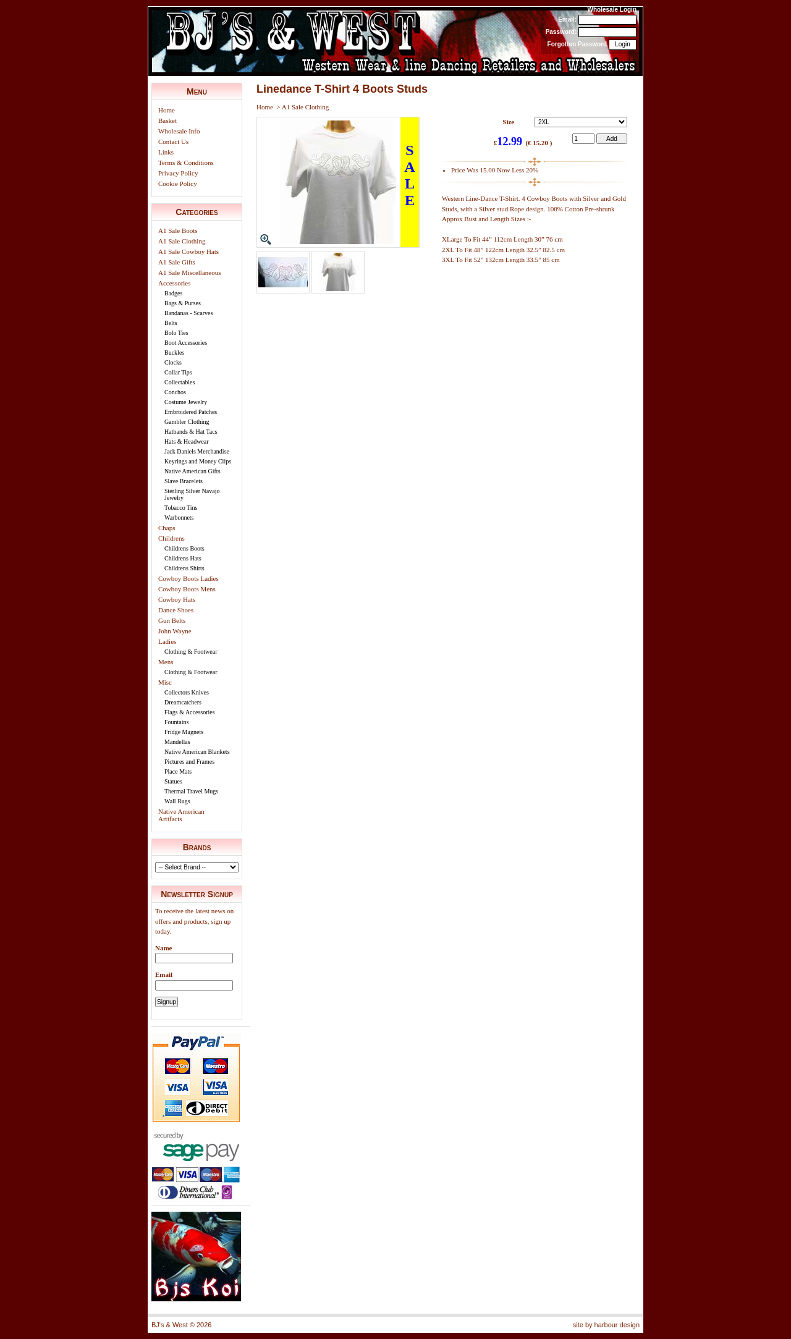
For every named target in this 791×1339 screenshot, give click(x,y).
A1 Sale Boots (178, 230)
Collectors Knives (186, 692)
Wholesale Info (179, 131)
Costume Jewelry (185, 402)
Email (163, 974)
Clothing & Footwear (191, 651)
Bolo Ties (176, 332)
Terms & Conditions (186, 162)
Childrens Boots (184, 548)
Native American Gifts (192, 471)
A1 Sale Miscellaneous (189, 272)
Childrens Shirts (184, 568)
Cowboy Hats (176, 599)
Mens (165, 661)
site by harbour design (606, 1324)
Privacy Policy (178, 173)
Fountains (176, 722)
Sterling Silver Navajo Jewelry (191, 494)
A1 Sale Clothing (181, 241)
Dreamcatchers (182, 702)
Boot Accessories (185, 342)
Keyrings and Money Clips (197, 461)
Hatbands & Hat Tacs (190, 431)
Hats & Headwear (186, 441)
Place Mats (178, 771)
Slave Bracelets (183, 481)
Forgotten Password (577, 44)
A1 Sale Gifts (176, 262)
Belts (170, 322)
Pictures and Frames (189, 761)
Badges (173, 293)
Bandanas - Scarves (188, 313)
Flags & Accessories (189, 712)
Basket (167, 120)
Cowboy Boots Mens (187, 589)
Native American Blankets (197, 751)
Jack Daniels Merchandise (196, 451)
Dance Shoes (175, 610)
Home (166, 110)
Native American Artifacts (181, 815)
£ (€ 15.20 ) (523, 142)
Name (163, 948)
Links (166, 152)
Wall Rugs (177, 801)
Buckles (174, 352)
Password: (561, 31)
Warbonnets (179, 517)
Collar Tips (178, 372)
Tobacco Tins (180, 507)
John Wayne (175, 631)
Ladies (167, 641)
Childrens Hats (182, 558)
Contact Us (173, 141)
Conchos (175, 392)
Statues (173, 781)
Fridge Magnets (183, 732)
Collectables (179, 382)
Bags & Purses (182, 303)
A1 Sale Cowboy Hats (188, 251)
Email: (567, 19)
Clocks (173, 362)
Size (508, 121)
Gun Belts (171, 620)
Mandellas (177, 741)
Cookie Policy (177, 183)
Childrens (171, 538)
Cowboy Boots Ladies (188, 578)
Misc (165, 682)
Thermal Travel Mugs (191, 791)
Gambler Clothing (186, 421)
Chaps (167, 527)
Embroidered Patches (190, 411)
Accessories (174, 283)
